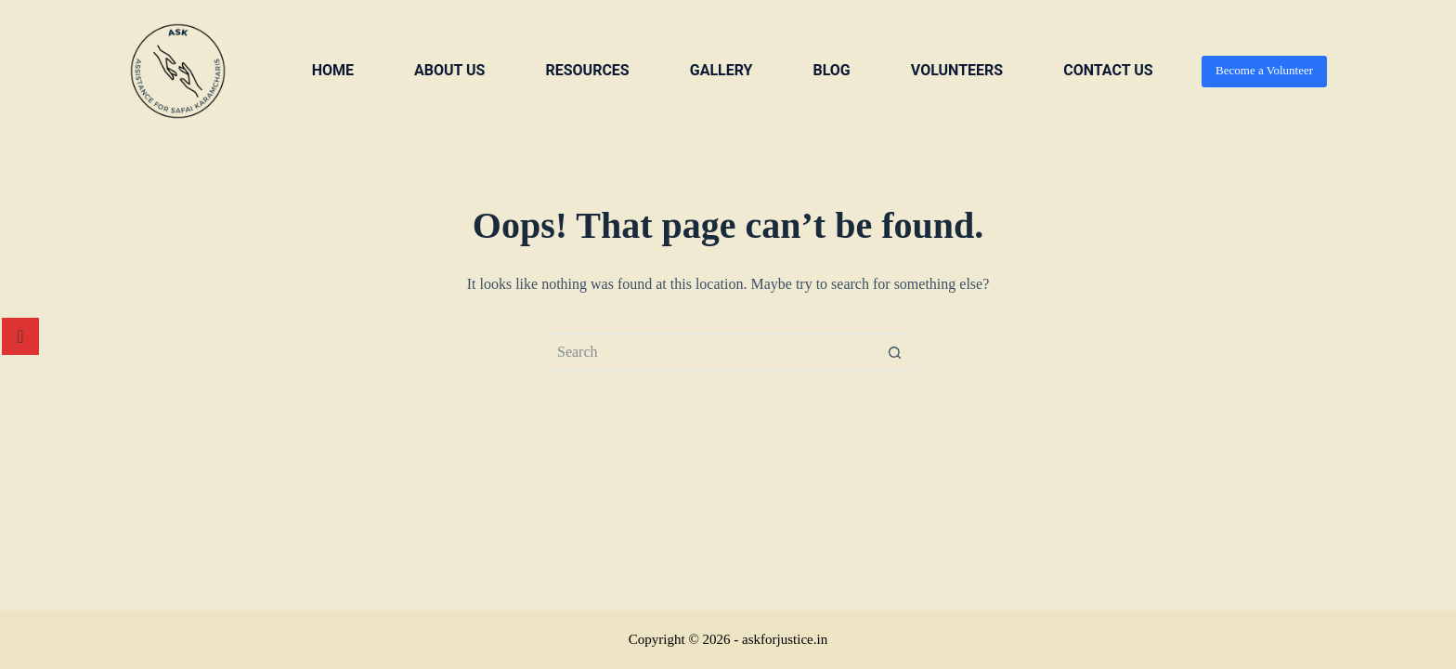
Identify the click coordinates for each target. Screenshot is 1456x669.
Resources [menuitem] (587, 70)
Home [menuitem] (333, 70)
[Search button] (895, 352)
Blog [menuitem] (831, 70)
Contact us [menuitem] (1107, 70)
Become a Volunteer (1264, 70)
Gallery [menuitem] (721, 70)
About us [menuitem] (449, 70)
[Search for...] (709, 352)
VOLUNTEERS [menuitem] (957, 70)
